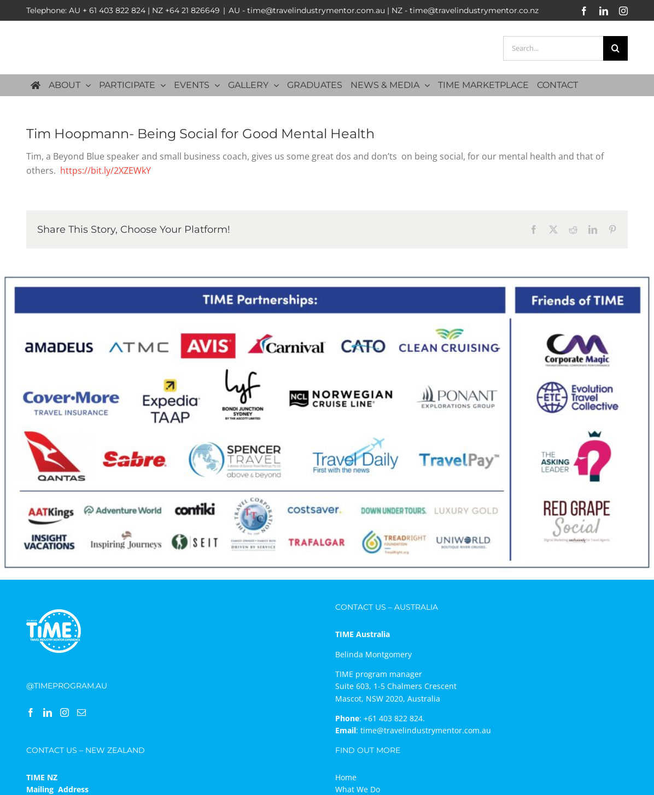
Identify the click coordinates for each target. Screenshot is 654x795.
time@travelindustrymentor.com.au (425, 730)
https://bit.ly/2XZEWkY (105, 170)
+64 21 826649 (192, 10)
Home (346, 777)
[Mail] (81, 712)
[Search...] (553, 48)
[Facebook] (30, 712)
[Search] (615, 48)
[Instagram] (64, 712)
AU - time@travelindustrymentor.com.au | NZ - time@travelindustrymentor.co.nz (384, 10)
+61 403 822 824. (394, 718)
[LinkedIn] (47, 712)
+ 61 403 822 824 (114, 10)
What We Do (357, 789)
